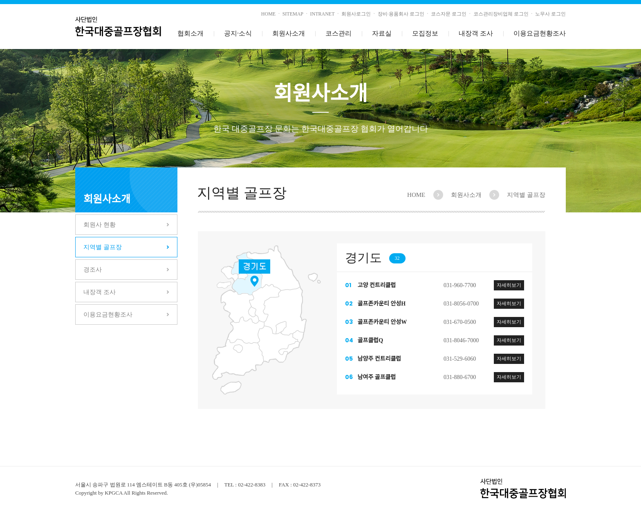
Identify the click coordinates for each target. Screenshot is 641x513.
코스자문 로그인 (448, 14)
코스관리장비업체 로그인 (501, 14)
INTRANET (322, 14)
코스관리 (338, 33)
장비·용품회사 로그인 (401, 14)
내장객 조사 (476, 33)
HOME (268, 14)
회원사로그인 (356, 14)
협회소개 (190, 33)
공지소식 (238, 33)
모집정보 (425, 33)
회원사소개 (288, 33)
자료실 (382, 33)
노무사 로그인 (550, 14)
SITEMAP (292, 14)
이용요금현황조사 (539, 33)
